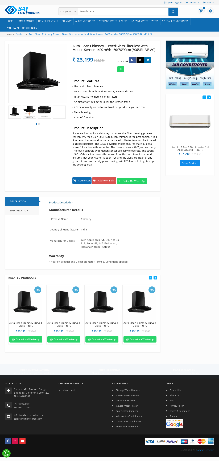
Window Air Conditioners (22, 28)
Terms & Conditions (180, 409)
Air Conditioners (85, 21)
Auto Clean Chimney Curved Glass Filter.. (25, 325)
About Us (208, 2)
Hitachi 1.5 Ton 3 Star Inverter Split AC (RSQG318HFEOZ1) (190, 148)
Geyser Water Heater (127, 403)
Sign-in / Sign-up (173, 2)
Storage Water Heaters (113, 21)
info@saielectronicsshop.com (29, 413)
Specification (19, 211)
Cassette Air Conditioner (128, 419)
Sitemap (174, 414)
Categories (68, 11)
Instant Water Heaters (145, 21)
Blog (172, 398)
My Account (69, 388)
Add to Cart (83, 179)
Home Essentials (48, 21)
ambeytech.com (205, 448)
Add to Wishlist (109, 179)
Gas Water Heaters (125, 398)
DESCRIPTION (18, 202)
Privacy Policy (177, 403)
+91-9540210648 (22, 405)
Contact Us (192, 2)
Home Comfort (26, 21)
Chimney (67, 21)
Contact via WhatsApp (25, 340)
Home (10, 21)
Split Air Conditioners (175, 21)
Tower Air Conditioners (128, 424)
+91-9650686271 (22, 402)
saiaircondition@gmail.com (28, 416)
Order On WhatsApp (139, 179)
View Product (189, 163)
